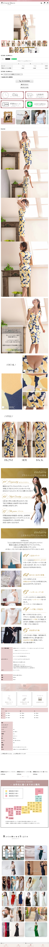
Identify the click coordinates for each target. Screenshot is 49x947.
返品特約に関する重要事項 (7, 77)
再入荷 (23, 68)
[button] (2, 3)
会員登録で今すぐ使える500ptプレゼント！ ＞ (24, 0)
